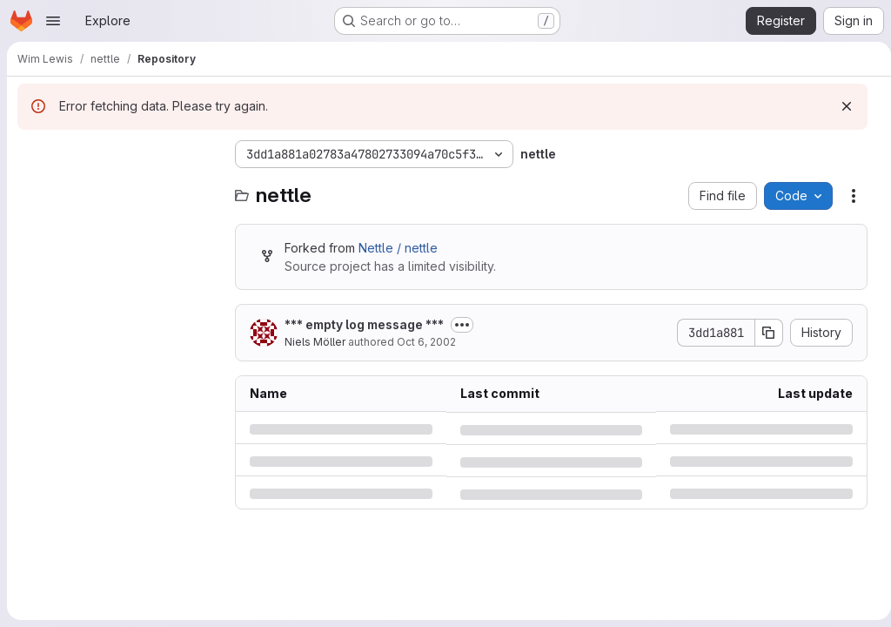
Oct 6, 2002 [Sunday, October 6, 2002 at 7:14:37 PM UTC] (426, 341)
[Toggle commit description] (462, 325)
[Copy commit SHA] (762, 333)
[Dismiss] (839, 106)
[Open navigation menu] (53, 21)
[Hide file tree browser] (31, 154)
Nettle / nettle (398, 247)
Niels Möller (315, 341)
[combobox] (117, 188)
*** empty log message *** (364, 324)
